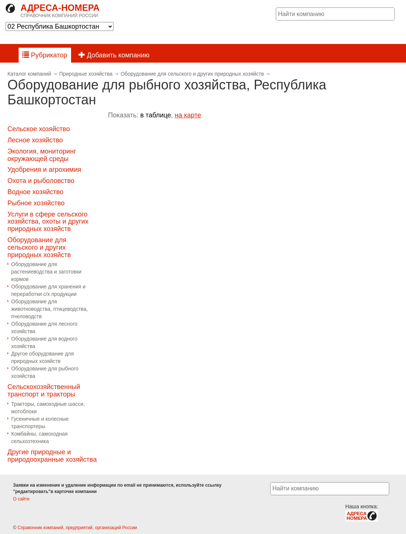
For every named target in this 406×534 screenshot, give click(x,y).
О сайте (21, 499)
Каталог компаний (29, 74)
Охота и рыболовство (40, 180)
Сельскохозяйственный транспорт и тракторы (43, 390)
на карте (188, 115)
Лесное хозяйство (35, 140)
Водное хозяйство (35, 192)
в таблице (155, 115)
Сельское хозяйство (38, 129)
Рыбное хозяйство (36, 203)
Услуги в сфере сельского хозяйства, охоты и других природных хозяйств (48, 222)
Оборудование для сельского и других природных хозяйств (192, 74)
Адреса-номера (60, 8)
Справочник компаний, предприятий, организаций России (77, 527)
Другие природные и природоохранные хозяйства (52, 455)
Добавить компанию (114, 55)
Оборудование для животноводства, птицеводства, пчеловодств (49, 308)
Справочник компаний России (59, 15)
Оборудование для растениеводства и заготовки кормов (46, 271)
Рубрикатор (44, 55)
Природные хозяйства (85, 74)
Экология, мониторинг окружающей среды (41, 155)
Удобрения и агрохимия (44, 169)
